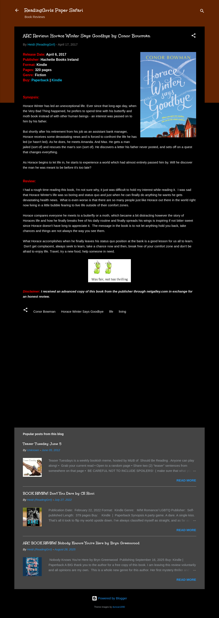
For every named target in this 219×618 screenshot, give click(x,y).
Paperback (40, 80)
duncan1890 (118, 607)
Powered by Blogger (109, 598)
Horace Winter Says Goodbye (82, 311)
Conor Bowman (44, 311)
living (122, 311)
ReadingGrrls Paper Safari (54, 10)
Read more (186, 480)
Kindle (57, 80)
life (111, 311)
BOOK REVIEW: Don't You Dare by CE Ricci (59, 493)
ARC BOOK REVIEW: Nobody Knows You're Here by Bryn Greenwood (81, 543)
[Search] (202, 11)
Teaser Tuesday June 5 (42, 443)
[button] (193, 36)
